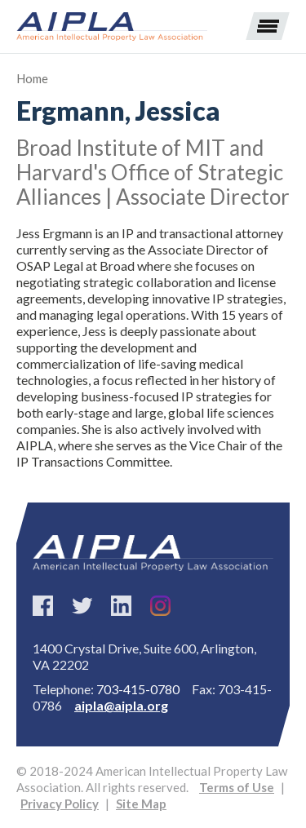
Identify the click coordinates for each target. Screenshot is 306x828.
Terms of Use (236, 787)
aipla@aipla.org (121, 705)
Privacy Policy (59, 803)
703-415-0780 (138, 689)
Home (32, 78)
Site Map (141, 803)
